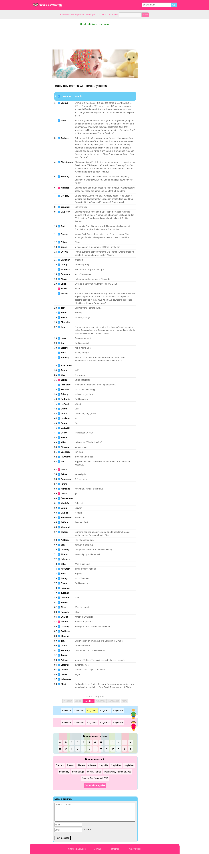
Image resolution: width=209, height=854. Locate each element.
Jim (63, 461)
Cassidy (65, 626)
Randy (64, 370)
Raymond (66, 457)
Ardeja (64, 655)
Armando (65, 489)
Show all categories (95, 785)
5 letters (81, 765)
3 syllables (92, 711)
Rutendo (65, 598)
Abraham (65, 569)
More (124, 701)
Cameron (65, 212)
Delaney (65, 549)
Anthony (65, 138)
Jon (63, 545)
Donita (64, 493)
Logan (64, 338)
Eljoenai (65, 636)
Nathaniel (65, 399)
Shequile (65, 322)
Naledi (64, 289)
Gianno (64, 583)
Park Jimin (66, 365)
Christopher (67, 162)
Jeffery (64, 522)
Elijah (64, 284)
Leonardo (66, 452)
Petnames (114, 849)
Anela (64, 469)
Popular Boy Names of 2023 (117, 772)
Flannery (65, 650)
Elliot (63, 684)
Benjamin (65, 274)
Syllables (89, 701)
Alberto (64, 554)
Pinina (64, 484)
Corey (64, 674)
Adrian (64, 293)
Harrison (65, 418)
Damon (64, 423)
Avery (64, 413)
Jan (63, 343)
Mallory (64, 532)
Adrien (64, 660)
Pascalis (65, 612)
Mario (64, 313)
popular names (94, 772)
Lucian (64, 670)
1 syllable (66, 711)
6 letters (92, 765)
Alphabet (68, 701)
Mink (63, 353)
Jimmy (64, 578)
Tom (63, 308)
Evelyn (64, 252)
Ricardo (65, 447)
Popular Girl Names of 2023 (95, 778)
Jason (64, 247)
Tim (63, 641)
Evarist (64, 617)
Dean (63, 327)
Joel (63, 226)
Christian (65, 260)
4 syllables (105, 711)
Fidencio (65, 588)
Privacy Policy (134, 849)
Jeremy (64, 348)
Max (63, 375)
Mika (63, 564)
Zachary (65, 357)
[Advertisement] (40, 59)
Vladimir (65, 665)
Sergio (64, 508)
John (63, 120)
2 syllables (79, 711)
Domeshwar (67, 498)
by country (64, 772)
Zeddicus (65, 631)
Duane (64, 409)
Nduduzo (65, 559)
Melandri (65, 527)
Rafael (64, 646)
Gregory (65, 196)
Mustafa (65, 503)
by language (78, 772)
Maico (64, 317)
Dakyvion (65, 428)
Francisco (66, 479)
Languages (113, 701)
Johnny (64, 394)
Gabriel (64, 234)
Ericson (65, 389)
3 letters (60, 765)
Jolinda (64, 622)
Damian (65, 513)
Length (78, 701)
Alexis (64, 279)
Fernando (66, 385)
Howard (65, 404)
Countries (100, 701)
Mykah (64, 437)
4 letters (70, 765)
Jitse (63, 607)
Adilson (65, 540)
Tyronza (65, 593)
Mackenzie (66, 517)
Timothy (65, 176)
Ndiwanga (66, 679)
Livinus (64, 103)
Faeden (64, 602)
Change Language (77, 849)
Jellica (64, 380)
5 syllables (118, 711)
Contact (97, 849)
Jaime (64, 474)
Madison (65, 188)
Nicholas (65, 269)
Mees (63, 573)
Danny (64, 264)
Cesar (64, 433)
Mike (63, 442)
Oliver (64, 242)
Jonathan (65, 207)
